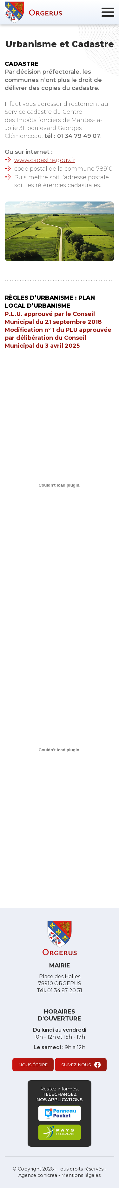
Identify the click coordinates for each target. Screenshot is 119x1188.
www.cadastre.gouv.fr (44, 160)
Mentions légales (81, 1175)
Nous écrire (33, 1064)
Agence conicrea (37, 1175)
